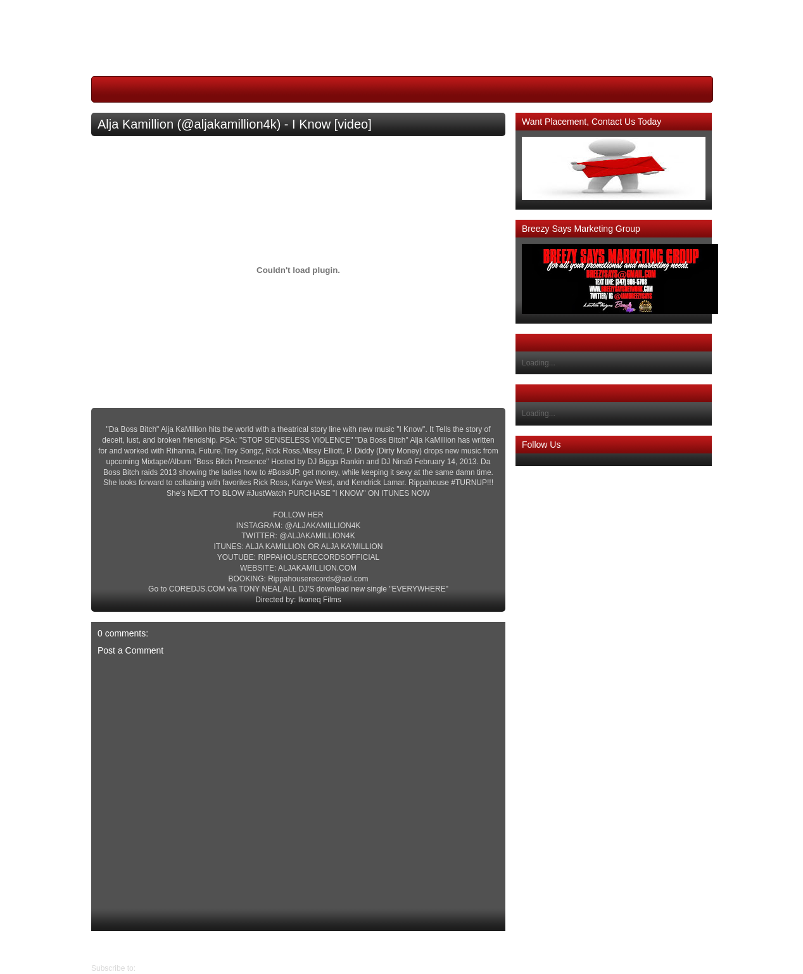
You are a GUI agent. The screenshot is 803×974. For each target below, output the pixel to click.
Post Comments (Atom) (177, 968)
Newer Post (495, 946)
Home (301, 946)
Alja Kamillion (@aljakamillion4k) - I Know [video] (235, 124)
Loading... (538, 362)
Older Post (109, 946)
